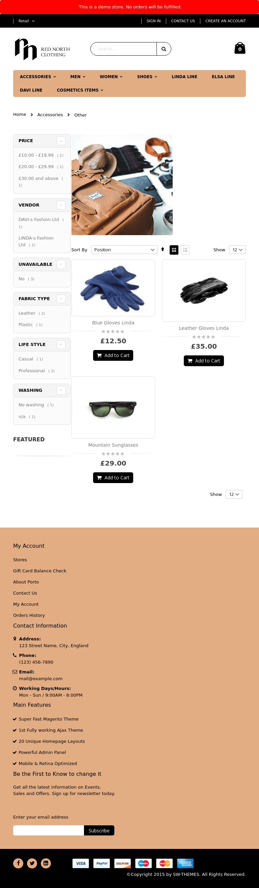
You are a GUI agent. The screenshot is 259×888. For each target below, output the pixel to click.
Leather (33, 326)
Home (19, 114)
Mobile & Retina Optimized (48, 763)
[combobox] (130, 49)
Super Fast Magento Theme (49, 719)
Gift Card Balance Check (39, 570)
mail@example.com (41, 678)
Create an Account (225, 21)
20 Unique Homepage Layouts (52, 741)
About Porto (26, 581)
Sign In (154, 21)
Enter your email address (40, 817)
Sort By (79, 249)
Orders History (29, 615)
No (27, 291)
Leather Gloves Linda (204, 328)
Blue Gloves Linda (113, 322)
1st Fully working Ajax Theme (51, 730)
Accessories (50, 115)
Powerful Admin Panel (42, 752)
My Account (26, 604)
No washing (37, 417)
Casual (32, 372)
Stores (20, 559)
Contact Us (183, 21)
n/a (28, 429)
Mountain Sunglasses (113, 445)
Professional (37, 383)
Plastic (31, 337)
